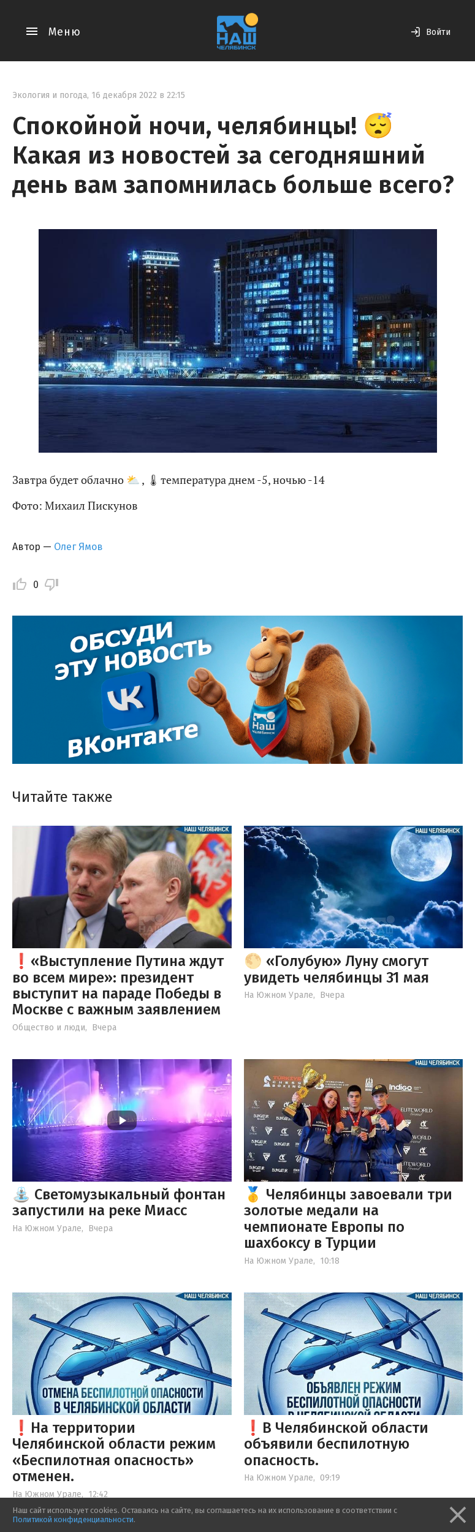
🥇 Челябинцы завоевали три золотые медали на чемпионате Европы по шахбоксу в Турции (348, 1218)
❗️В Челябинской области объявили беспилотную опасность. (336, 1444)
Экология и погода (49, 95)
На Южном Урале (278, 995)
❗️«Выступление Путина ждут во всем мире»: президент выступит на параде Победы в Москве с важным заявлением (118, 985)
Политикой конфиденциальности (73, 1519)
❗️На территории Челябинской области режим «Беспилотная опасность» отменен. (114, 1452)
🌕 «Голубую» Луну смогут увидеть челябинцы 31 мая (336, 969)
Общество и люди (48, 1027)
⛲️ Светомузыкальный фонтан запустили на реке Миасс (119, 1202)
